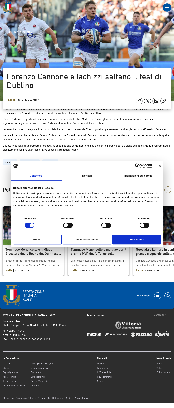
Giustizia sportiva (39, 368)
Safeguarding (38, 376)
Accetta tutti (136, 239)
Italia (11, 100)
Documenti (36, 372)
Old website (9, 398)
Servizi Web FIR (39, 381)
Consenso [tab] (36, 175)
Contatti (35, 385)
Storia (6, 368)
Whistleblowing (82, 398)
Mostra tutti (162, 315)
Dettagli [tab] (87, 175)
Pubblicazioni (163, 372)
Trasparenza (9, 381)
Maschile (101, 363)
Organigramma (10, 372)
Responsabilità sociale (14, 385)
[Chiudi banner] (160, 166)
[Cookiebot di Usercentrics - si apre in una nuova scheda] (137, 165)
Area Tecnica (9, 376)
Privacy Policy (45, 398)
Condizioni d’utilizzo (26, 398)
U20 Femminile (104, 376)
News (100, 381)
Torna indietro (20, 32)
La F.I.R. (7, 363)
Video (159, 368)
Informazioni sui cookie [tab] (138, 175)
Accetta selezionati (86, 239)
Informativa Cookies (63, 398)
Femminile (102, 368)
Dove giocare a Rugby (42, 363)
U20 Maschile (104, 372)
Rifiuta (37, 239)
